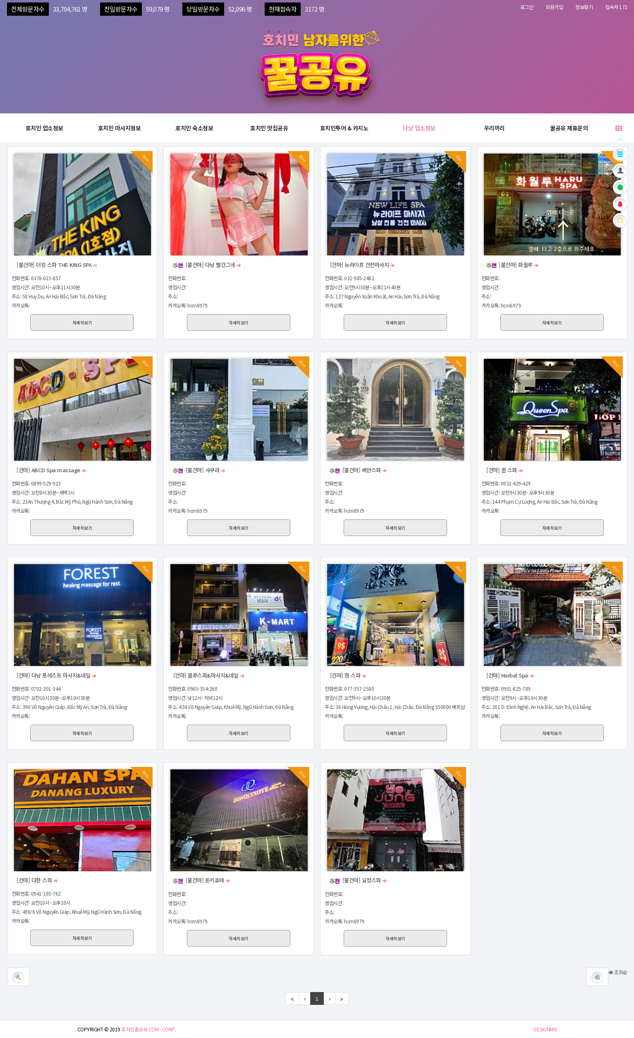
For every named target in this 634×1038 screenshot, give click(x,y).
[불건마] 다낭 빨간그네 (206, 265)
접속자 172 (616, 6)
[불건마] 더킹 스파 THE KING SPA (56, 265)
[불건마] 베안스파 (357, 470)
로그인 (527, 6)
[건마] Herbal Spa (509, 675)
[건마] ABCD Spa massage (50, 470)
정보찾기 (584, 6)
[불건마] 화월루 (511, 265)
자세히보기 (82, 323)
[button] (597, 977)
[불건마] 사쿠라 (198, 470)
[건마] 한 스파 (347, 675)
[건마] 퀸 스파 (503, 470)
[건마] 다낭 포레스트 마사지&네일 (55, 675)
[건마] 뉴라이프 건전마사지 (361, 265)
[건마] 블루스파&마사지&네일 (208, 675)
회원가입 (554, 6)
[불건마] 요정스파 (357, 880)
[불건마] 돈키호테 (201, 880)
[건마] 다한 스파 (36, 880)
